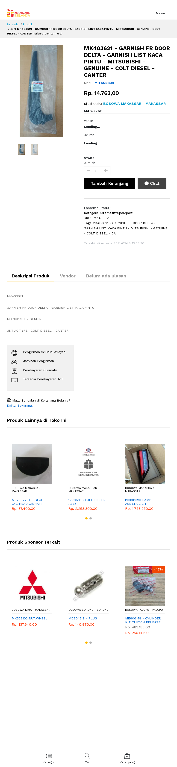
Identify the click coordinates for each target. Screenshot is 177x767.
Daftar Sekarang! (20, 405)
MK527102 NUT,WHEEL (29, 618)
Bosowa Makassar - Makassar (27, 489)
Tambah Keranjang (109, 183)
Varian (88, 121)
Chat (152, 183)
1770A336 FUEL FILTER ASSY (86, 502)
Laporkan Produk (97, 208)
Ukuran (89, 135)
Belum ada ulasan (106, 276)
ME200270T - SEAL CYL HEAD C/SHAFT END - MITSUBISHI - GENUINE (28, 502)
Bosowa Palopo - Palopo (144, 609)
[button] (86, 518)
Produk (28, 24)
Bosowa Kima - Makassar (31, 609)
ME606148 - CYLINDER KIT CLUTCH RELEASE (143, 620)
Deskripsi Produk (31, 276)
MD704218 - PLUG (82, 618)
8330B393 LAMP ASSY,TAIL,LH (138, 502)
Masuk (160, 13)
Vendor (68, 276)
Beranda (12, 24)
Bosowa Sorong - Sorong (88, 609)
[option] (42, 91)
